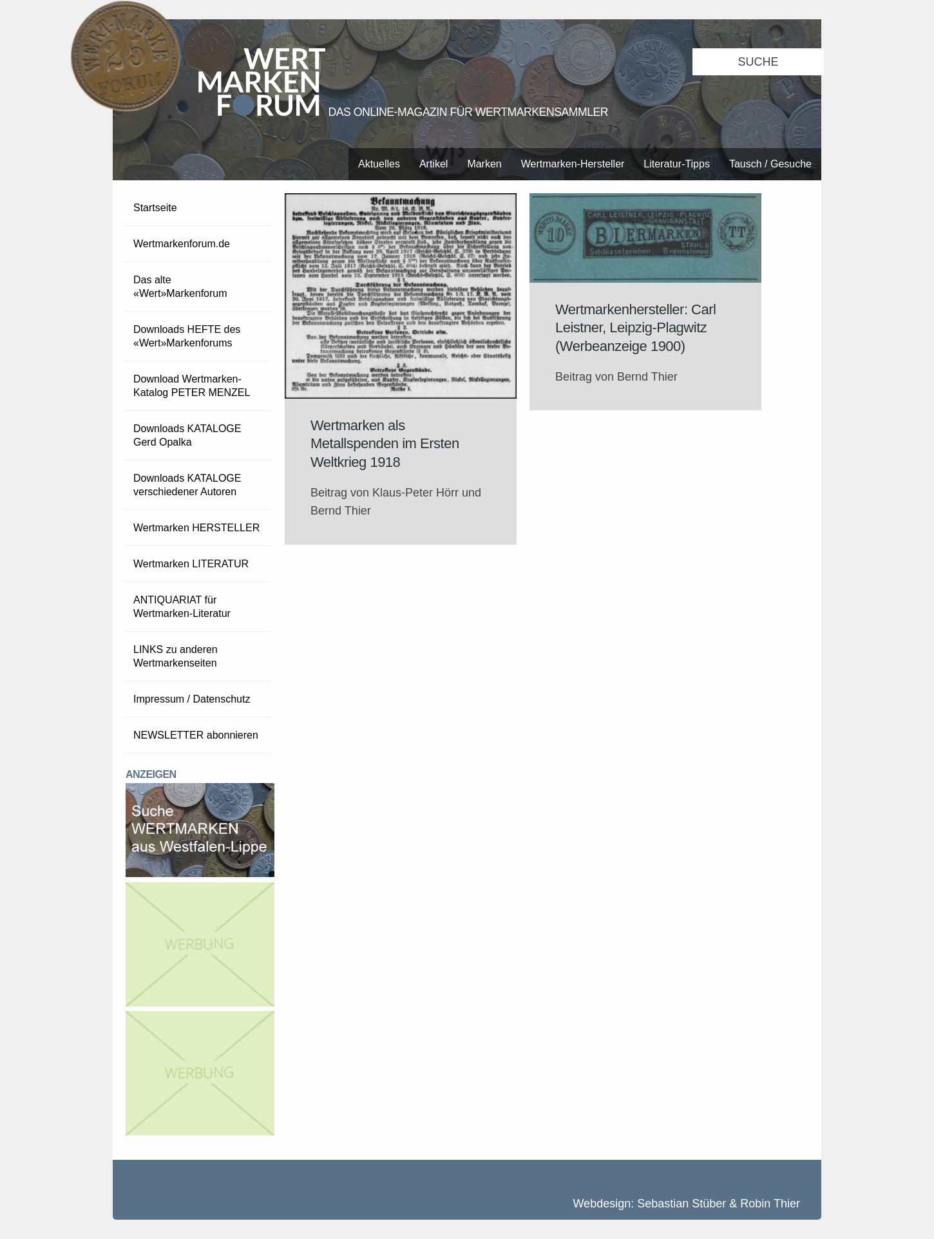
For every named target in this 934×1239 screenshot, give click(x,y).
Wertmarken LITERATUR (191, 563)
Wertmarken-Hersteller (573, 163)
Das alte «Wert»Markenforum (180, 286)
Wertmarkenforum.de (181, 243)
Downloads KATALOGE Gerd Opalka (187, 435)
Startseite (155, 207)
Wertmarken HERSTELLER (196, 527)
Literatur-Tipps (676, 163)
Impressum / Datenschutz (191, 699)
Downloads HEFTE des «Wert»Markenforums (186, 336)
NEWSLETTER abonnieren (195, 735)
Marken (484, 163)
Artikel (433, 163)
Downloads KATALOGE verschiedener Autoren (187, 485)
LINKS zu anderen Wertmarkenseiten (175, 656)
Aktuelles (379, 163)
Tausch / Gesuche (770, 163)
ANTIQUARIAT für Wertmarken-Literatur (182, 606)
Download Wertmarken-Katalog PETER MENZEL (191, 386)
